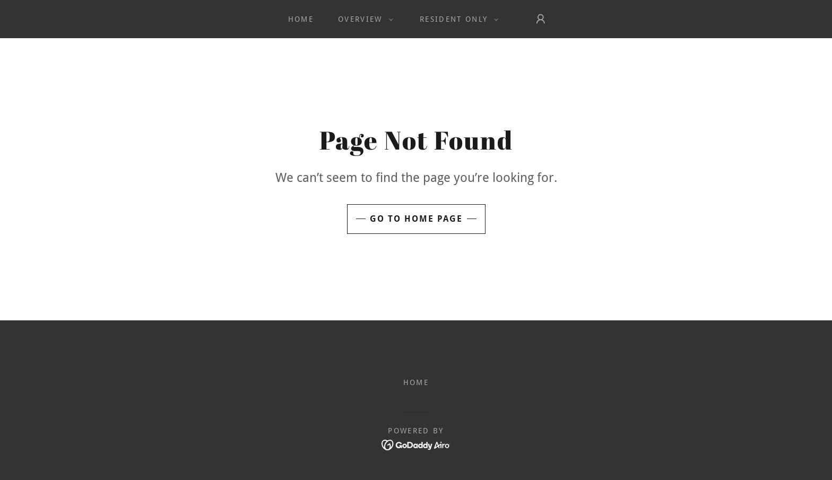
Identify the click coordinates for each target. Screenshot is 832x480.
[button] (363, 19)
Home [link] (301, 19)
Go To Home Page (416, 219)
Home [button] (416, 382)
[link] (416, 444)
